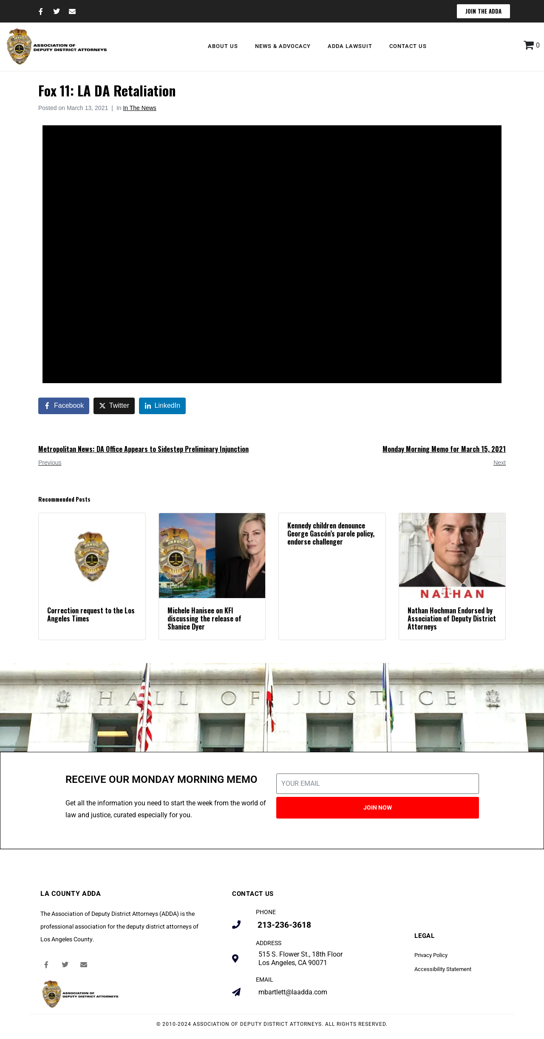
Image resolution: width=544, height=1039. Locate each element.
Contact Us (408, 46)
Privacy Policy (431, 955)
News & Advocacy (283, 46)
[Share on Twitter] (114, 406)
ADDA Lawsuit (350, 46)
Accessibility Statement (442, 969)
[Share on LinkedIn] (162, 406)
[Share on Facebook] (63, 406)
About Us (223, 46)
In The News (139, 107)
